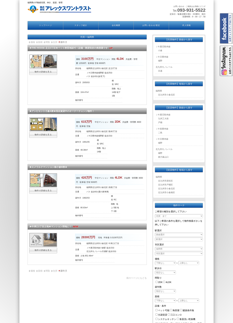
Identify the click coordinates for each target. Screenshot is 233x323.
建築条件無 (188, 310)
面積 (39, 42)
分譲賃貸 (162, 314)
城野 (160, 60)
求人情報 (186, 25)
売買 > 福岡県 (87, 37)
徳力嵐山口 (163, 157)
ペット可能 (163, 310)
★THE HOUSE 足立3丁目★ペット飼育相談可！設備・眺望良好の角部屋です (71, 48)
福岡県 (159, 91)
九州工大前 (163, 118)
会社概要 (116, 25)
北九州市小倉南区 (166, 192)
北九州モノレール (164, 67)
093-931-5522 (191, 10)
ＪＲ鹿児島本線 (163, 46)
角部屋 (176, 310)
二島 (160, 132)
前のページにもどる (136, 278)
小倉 (160, 50)
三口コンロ (176, 314)
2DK (160, 282)
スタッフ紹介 (80, 25)
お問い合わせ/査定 (151, 25)
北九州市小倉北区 (166, 95)
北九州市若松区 (165, 181)
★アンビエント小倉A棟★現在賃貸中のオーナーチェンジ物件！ (61, 111)
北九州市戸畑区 (165, 184)
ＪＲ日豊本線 (162, 57)
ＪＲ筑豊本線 (162, 129)
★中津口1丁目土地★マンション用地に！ (54, 226)
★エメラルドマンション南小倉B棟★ (48, 167)
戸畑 (160, 122)
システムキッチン (167, 319)
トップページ (45, 25)
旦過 (160, 71)
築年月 (62, 42)
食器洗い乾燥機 (187, 319)
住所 (54, 42)
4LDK (168, 282)
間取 (46, 42)
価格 (31, 42)
